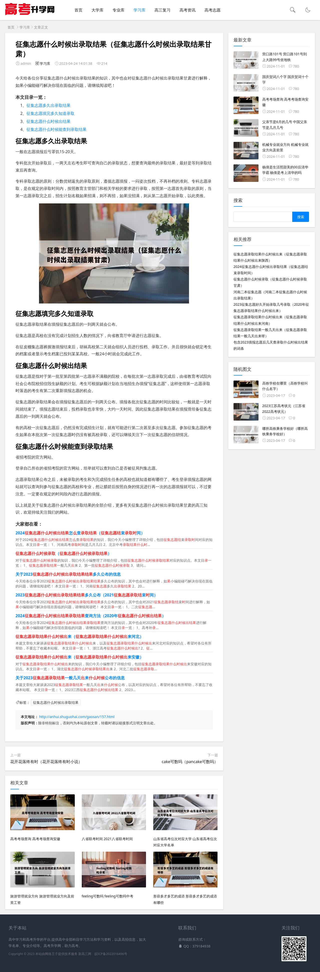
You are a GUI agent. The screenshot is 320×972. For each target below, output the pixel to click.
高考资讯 (188, 10)
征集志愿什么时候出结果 (48, 121)
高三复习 (162, 10)
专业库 (118, 10)
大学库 (98, 10)
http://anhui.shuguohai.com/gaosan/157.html (76, 716)
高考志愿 (212, 10)
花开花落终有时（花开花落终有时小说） (46, 761)
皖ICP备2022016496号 (110, 954)
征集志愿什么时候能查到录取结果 (56, 129)
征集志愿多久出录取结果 (48, 105)
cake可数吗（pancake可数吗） (190, 761)
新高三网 (84, 954)
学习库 (140, 10)
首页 (78, 10)
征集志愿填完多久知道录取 (50, 113)
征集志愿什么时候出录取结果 (55, 702)
